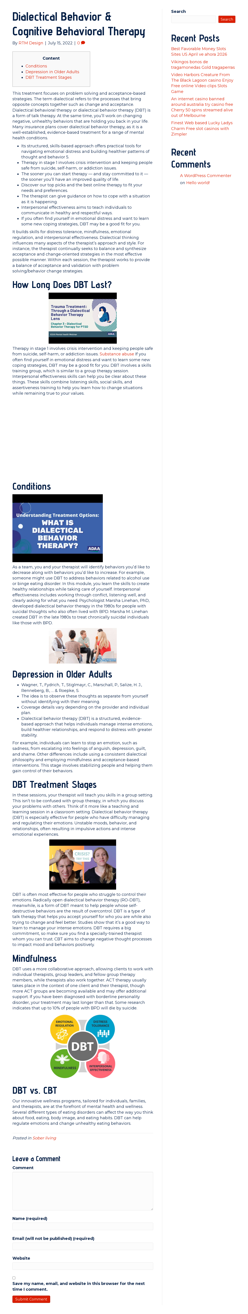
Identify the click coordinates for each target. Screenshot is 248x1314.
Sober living (44, 1138)
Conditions (36, 66)
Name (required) (29, 1218)
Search (178, 11)
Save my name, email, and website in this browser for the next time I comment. (78, 1286)
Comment (23, 1167)
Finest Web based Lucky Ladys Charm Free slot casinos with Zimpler (202, 128)
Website (21, 1258)
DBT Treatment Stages (49, 77)
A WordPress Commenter (205, 175)
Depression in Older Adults (52, 71)
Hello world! (198, 182)
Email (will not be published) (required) (53, 1238)
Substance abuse (117, 354)
